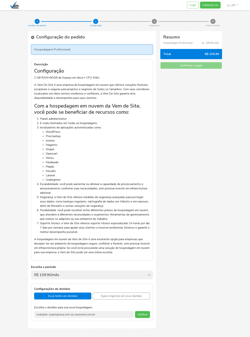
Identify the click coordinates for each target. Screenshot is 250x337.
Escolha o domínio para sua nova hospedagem (63, 307)
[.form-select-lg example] (92, 275)
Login (192, 5)
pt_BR (229, 5)
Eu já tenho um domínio (62, 296)
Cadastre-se (210, 5)
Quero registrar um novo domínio (121, 296)
